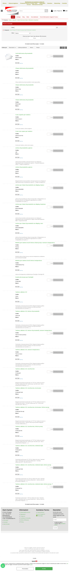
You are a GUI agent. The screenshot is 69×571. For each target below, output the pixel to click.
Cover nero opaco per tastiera (23, 131)
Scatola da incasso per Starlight (24, 277)
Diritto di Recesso (24, 520)
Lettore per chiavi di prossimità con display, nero (29, 223)
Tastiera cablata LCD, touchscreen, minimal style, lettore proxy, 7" (34, 484)
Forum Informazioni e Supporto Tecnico (49, 17)
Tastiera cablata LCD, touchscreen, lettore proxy (29, 426)
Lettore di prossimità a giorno (23, 148)
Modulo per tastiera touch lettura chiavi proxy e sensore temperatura (35, 242)
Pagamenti (22, 514)
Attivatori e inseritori (31, 30)
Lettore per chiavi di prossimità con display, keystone (30, 204)
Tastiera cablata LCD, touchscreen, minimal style (29, 445)
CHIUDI (67, 563)
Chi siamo (6, 520)
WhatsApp (39, 515)
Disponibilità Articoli (25, 512)
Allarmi (14, 30)
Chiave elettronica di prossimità (24, 68)
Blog (23, 17)
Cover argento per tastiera (22, 114)
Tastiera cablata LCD (21, 292)
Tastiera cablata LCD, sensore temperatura (27, 349)
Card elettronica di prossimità (23, 53)
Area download (34, 17)
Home (13, 17)
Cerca (12, 27)
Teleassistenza (40, 512)
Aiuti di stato (7, 524)
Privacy (22, 522)
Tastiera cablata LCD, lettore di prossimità (27, 311)
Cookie (31, 564)
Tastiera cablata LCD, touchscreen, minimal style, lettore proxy (33, 465)
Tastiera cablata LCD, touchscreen (25, 369)
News (28, 17)
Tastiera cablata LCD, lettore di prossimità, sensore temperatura (33, 330)
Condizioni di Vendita (25, 518)
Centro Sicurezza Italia (21, 30)
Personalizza (25, 568)
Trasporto (22, 516)
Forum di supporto (40, 514)
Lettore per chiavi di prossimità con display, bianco (29, 185)
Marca (13, 33)
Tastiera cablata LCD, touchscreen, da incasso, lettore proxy (32, 407)
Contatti (6, 522)
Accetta (44, 568)
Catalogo (18, 17)
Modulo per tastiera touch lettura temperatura (28, 260)
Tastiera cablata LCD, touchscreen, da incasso (28, 388)
